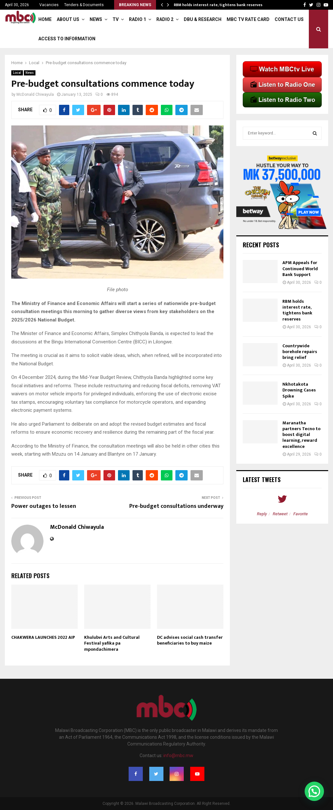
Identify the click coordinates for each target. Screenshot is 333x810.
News (96, 19)
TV (116, 19)
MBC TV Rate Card (248, 19)
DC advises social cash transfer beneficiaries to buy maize (190, 640)
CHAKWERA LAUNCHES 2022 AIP (43, 637)
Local (17, 72)
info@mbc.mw (178, 755)
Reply (262, 513)
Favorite (300, 513)
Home (45, 19)
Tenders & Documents (84, 5)
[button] (314, 791)
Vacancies (49, 5)
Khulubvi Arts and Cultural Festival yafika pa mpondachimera (112, 643)
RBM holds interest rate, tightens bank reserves (218, 5)
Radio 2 (164, 19)
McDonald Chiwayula (35, 94)
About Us (68, 19)
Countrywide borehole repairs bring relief (299, 351)
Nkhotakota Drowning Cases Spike (299, 390)
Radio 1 (137, 19)
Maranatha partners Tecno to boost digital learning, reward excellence (301, 434)
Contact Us (289, 19)
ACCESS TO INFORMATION (66, 38)
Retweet (280, 513)
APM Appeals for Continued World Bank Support (300, 268)
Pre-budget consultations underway (176, 506)
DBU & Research (202, 19)
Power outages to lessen (43, 506)
